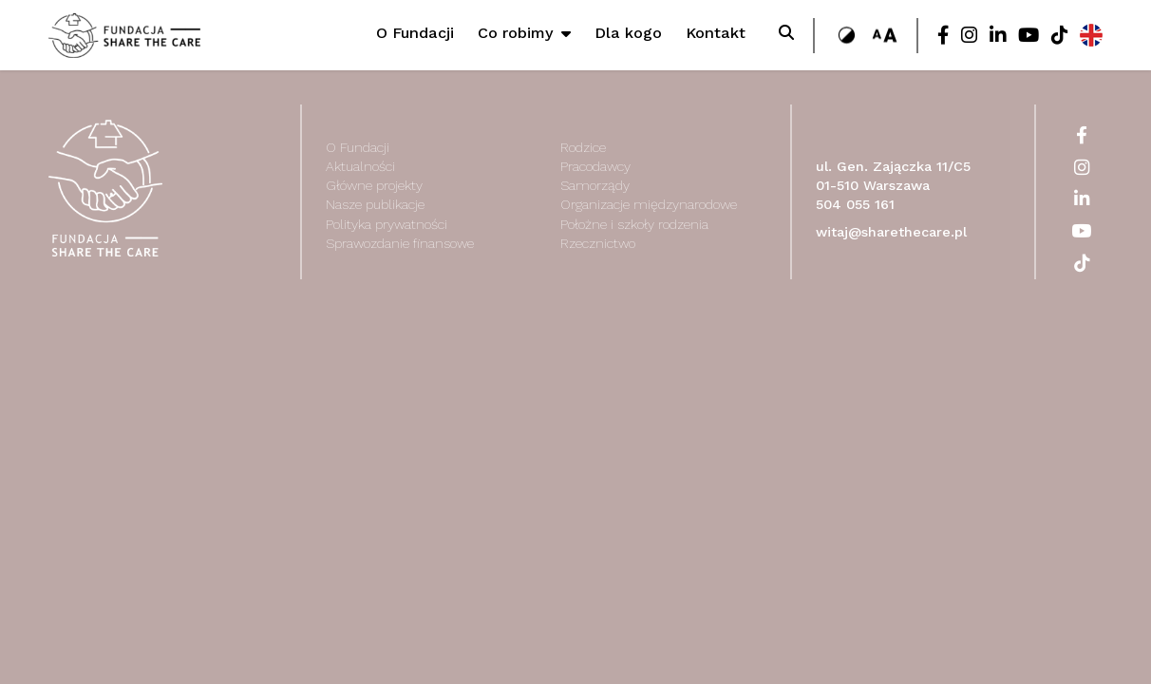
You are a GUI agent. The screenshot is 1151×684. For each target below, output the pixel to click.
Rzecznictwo (597, 243)
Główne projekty (374, 185)
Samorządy (595, 185)
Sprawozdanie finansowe (400, 243)
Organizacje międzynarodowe (648, 204)
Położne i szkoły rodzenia (634, 224)
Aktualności (360, 166)
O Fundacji (357, 147)
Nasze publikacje (375, 204)
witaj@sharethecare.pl (891, 232)
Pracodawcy (595, 166)
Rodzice (583, 147)
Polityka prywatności (386, 224)
